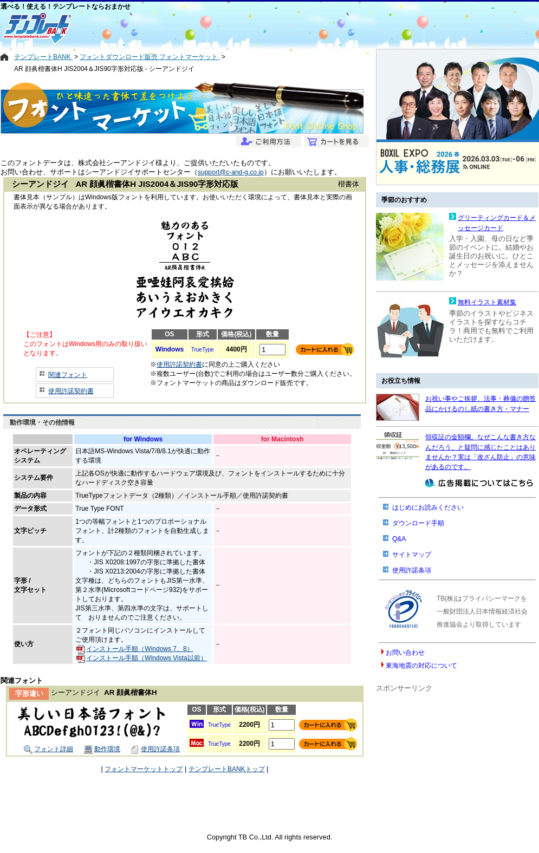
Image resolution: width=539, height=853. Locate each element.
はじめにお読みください (428, 507)
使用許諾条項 (155, 749)
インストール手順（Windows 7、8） (134, 649)
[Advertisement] (231, 28)
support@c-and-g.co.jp (231, 172)
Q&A (399, 539)
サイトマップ (411, 554)
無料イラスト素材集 (487, 302)
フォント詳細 (48, 749)
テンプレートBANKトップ (227, 769)
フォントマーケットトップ (144, 769)
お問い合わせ (405, 652)
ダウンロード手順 (418, 523)
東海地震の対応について (421, 665)
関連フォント (67, 375)
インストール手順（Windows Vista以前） (141, 658)
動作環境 (102, 749)
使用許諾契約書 (71, 391)
